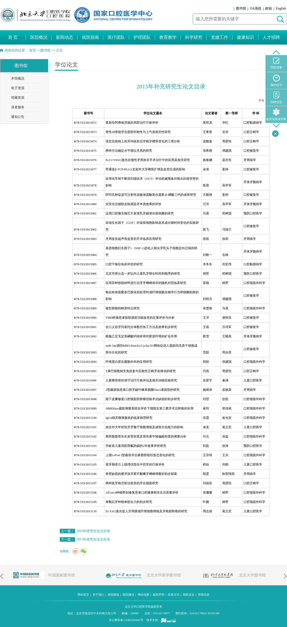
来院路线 (113, 594)
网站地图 (143, 594)
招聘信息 (276, 98)
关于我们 (98, 594)
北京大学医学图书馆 (164, 575)
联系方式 (173, 594)
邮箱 (268, 8)
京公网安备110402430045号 (126, 620)
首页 (32, 50)
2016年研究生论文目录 (93, 531)
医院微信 (128, 594)
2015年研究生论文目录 (93, 539)
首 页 (13, 37)
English (281, 8)
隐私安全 (188, 594)
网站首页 (83, 594)
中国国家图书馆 (61, 575)
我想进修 (276, 63)
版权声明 (158, 594)
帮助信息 (204, 594)
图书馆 (241, 8)
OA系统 (255, 8)
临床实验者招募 (276, 115)
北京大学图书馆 (252, 575)
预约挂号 (276, 81)
